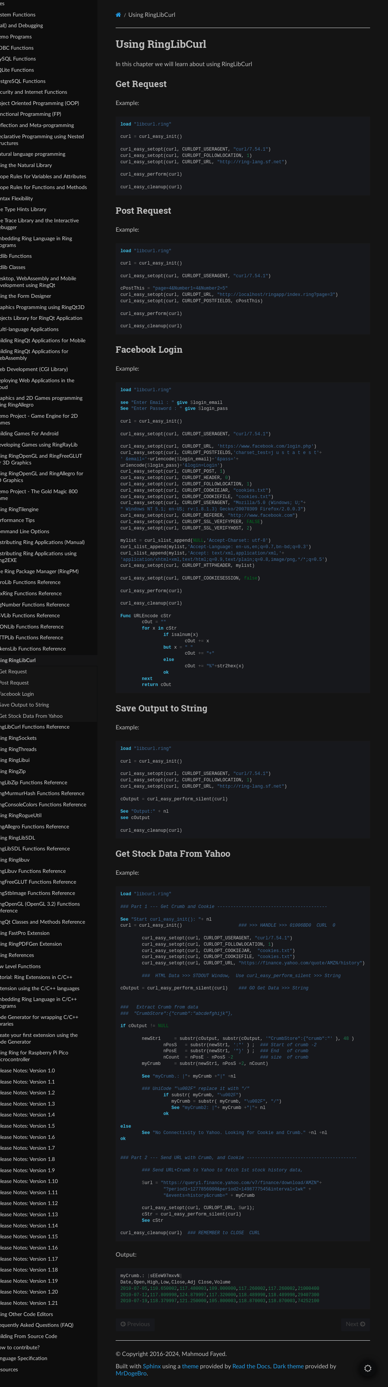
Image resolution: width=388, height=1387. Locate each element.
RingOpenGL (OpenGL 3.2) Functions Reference (51, 907)
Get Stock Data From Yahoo (45, 716)
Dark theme (304, 1366)
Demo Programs (27, 37)
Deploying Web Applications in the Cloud (48, 383)
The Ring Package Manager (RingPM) (51, 571)
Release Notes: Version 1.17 (40, 1258)
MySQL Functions (29, 59)
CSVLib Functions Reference (41, 615)
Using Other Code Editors (38, 1314)
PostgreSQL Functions (34, 81)
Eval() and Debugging (33, 25)
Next (354, 1324)
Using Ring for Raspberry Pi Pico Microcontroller (45, 1056)
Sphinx (167, 1366)
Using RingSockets (30, 738)
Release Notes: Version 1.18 (40, 1270)
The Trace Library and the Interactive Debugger (51, 224)
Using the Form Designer (37, 296)
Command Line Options (36, 531)
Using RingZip (24, 771)
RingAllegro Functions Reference (46, 827)
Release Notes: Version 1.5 (39, 1126)
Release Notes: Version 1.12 (40, 1203)
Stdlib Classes (24, 267)
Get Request (27, 671)
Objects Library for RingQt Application (53, 318)
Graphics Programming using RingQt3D (54, 307)
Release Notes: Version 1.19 (40, 1280)
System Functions (29, 14)
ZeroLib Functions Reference (42, 582)
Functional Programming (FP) (42, 114)
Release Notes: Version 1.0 (39, 1070)
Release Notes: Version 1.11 (40, 1192)
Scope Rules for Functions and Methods (55, 187)
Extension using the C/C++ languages (51, 988)
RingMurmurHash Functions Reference (53, 793)
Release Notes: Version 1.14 (40, 1225)
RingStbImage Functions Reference (49, 893)
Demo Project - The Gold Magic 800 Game (50, 494)
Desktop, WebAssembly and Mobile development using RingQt (49, 281)
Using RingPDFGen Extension (42, 944)
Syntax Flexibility (28, 198)
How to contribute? (31, 1347)
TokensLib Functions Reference (44, 649)
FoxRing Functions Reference (42, 593)
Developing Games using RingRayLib (50, 445)
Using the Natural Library (37, 165)
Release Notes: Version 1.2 (39, 1093)
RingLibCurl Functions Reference (46, 727)
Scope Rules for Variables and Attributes (54, 176)
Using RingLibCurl (26, 660)
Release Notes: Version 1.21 (40, 1303)
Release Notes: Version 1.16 (40, 1247)
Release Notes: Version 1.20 (40, 1292)
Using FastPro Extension (36, 933)
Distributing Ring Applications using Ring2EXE (50, 557)
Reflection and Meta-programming (48, 125)
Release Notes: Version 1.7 (39, 1148)
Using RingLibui (26, 760)
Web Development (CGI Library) (45, 369)
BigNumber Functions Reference (46, 604)
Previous (151, 1324)
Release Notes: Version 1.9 (39, 1170)
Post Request (28, 682)
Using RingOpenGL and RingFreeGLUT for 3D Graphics (52, 459)
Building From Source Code (40, 1336)
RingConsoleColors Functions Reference (54, 804)
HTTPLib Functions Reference (43, 637)
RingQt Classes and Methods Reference (54, 922)
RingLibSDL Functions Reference (46, 849)
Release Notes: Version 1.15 (40, 1236)
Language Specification (35, 1358)
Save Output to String (38, 705)
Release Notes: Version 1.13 (40, 1214)
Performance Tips (29, 520)
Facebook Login (30, 693)
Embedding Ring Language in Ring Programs (47, 241)
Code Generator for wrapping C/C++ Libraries (51, 1020)
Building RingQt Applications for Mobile (54, 340)
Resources (20, 1369)
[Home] (134, 15)
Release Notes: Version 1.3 (39, 1103)
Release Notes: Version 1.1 (39, 1081)
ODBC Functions (28, 47)
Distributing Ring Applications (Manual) (54, 542)
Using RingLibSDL (29, 837)
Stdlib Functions (27, 256)
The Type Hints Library (34, 209)
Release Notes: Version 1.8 (39, 1159)
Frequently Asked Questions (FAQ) (48, 1325)
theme (206, 1366)
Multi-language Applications (41, 329)
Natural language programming (44, 154)
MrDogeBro (146, 1374)
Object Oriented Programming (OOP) (51, 103)
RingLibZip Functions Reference (45, 782)
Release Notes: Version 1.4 (39, 1115)
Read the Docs (267, 1366)
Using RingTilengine (31, 509)
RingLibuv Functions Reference (44, 871)
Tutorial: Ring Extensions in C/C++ (48, 977)
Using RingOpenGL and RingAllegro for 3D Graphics (53, 477)
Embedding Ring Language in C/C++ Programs (50, 1003)
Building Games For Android (41, 433)
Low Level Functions (32, 966)
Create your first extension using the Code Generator (50, 1038)
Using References (28, 955)
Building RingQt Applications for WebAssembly (45, 355)
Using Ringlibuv (26, 859)
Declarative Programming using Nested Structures (53, 139)
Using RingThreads (30, 749)
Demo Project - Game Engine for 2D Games (50, 419)
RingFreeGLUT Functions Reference (49, 882)
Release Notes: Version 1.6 (39, 1137)
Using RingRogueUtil (32, 815)
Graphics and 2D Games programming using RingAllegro (53, 401)
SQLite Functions (28, 69)
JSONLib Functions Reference (43, 626)
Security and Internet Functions (45, 92)
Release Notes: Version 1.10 (40, 1181)
